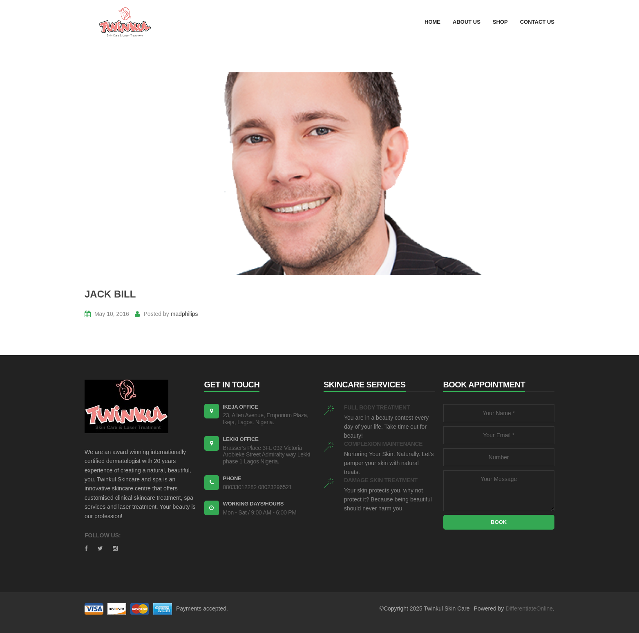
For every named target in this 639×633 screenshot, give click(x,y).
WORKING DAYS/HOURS (253, 504)
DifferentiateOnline (529, 608)
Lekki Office (241, 439)
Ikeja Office (240, 407)
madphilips (184, 314)
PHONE (232, 478)
